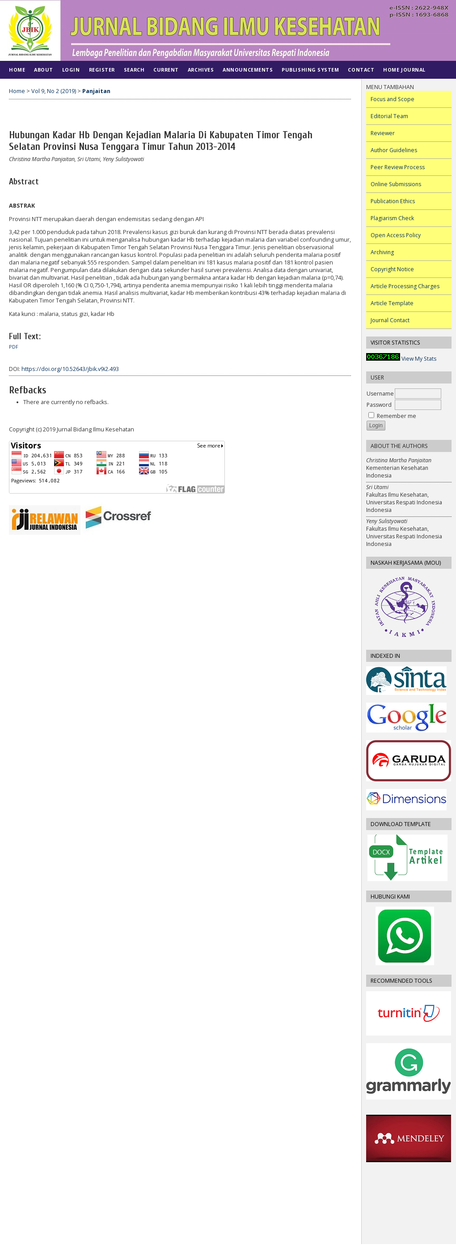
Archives (201, 69)
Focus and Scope (392, 99)
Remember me (396, 416)
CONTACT (361, 69)
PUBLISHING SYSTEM (310, 69)
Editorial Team (389, 116)
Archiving (382, 252)
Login (71, 69)
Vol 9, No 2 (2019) (53, 91)
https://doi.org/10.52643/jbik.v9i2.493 (70, 369)
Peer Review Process (398, 167)
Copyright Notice (392, 269)
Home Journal (404, 69)
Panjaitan (96, 91)
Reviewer (383, 133)
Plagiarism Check (392, 218)
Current (166, 69)
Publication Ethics (393, 201)
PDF (13, 347)
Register (102, 69)
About (43, 69)
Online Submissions (396, 184)
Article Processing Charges (405, 286)
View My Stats (418, 358)
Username (380, 393)
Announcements (248, 69)
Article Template (392, 303)
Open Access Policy (396, 235)
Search (134, 69)
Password (379, 405)
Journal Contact (390, 320)
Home (17, 69)
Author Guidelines (394, 150)
